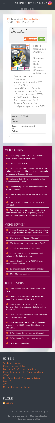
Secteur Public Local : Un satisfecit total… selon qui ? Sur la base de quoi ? (25, 254)
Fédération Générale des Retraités (19, 369)
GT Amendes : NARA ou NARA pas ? (24, 238)
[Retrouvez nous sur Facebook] (22, 9)
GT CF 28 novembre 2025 (19, 274)
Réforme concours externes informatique (26, 269)
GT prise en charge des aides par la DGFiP (27, 243)
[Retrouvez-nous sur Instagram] (33, 9)
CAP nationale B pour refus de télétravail (26, 333)
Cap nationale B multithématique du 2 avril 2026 (26, 290)
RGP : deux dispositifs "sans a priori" (24, 248)
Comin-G (7, 381)
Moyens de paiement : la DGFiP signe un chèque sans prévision (25, 262)
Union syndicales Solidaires (16, 366)
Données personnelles (28, 419)
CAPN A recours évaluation (20, 343)
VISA (5, 384)
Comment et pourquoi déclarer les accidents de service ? (26, 195)
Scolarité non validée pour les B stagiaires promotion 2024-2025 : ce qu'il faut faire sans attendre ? (25, 325)
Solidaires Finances (12, 363)
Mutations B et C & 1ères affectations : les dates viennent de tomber (25, 180)
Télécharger (30, 38)
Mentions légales (37, 416)
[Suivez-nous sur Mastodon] (25, 9)
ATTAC (6, 375)
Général (9, 403)
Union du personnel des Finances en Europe (24, 372)
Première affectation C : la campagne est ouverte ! (25, 203)
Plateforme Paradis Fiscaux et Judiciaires (22, 378)
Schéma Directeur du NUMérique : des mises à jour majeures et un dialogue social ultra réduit (27, 231)
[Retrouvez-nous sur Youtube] (29, 9)
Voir (42, 38)
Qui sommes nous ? (17, 416)
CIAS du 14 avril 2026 (18, 164)
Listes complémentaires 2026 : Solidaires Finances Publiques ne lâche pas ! (25, 157)
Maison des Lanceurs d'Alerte (17, 387)
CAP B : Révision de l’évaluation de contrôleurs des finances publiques (27, 316)
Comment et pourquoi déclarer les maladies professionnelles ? (26, 188)
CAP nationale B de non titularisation (25, 338)
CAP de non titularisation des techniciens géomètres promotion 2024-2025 (25, 297)
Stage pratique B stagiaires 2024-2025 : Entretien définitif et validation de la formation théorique (26, 307)
